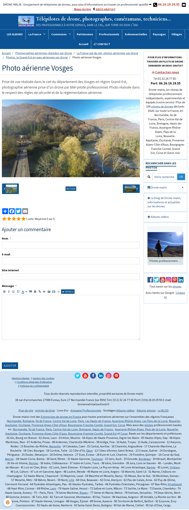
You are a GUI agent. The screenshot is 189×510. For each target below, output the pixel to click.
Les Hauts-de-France (98, 422)
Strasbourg (175, 485)
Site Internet (10, 271)
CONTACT (102, 45)
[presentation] (30, 351)
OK (181, 177)
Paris (81, 422)
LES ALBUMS (15, 35)
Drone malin (157, 188)
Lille (71, 480)
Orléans (175, 468)
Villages (176, 35)
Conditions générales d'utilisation (34, 382)
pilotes (148, 426)
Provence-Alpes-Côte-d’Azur (49, 426)
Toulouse (97, 459)
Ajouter (10, 366)
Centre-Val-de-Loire (65, 430)
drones (177, 287)
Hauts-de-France (102, 430)
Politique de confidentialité (34, 386)
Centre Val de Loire (64, 422)
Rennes (33, 464)
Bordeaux (145, 459)
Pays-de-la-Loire (155, 430)
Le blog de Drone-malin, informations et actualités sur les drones (164, 203)
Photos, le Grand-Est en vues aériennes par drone (37, 58)
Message (8, 286)
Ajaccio (9, 459)
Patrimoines (85, 35)
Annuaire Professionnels (86, 411)
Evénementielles (136, 35)
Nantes (151, 468)
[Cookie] (8, 502)
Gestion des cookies (43, 378)
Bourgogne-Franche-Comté (85, 426)
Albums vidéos (158, 217)
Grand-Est (110, 426)
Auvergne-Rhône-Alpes (126, 422)
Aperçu (68, 292)
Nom (5, 239)
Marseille (55, 447)
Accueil (83, 45)
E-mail (6, 255)
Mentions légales (21, 378)
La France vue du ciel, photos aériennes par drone (107, 54)
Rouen (84, 493)
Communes (59, 35)
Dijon (89, 451)
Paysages (159, 35)
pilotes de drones (162, 107)
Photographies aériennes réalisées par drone (43, 54)
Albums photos (146, 411)
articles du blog (45, 411)
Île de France (43, 422)
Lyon (53, 489)
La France (35, 35)
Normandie (14, 422)
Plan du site (25, 411)
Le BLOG (163, 411)
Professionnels (109, 35)
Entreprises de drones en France (61, 417)
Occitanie (24, 426)
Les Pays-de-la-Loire (155, 422)
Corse (121, 426)
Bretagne (28, 422)
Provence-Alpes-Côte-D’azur (49, 434)
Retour (70, 189)
